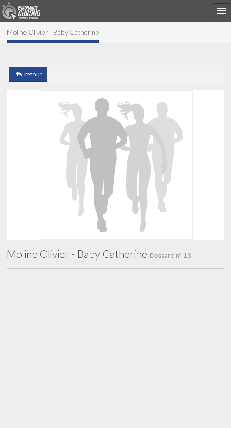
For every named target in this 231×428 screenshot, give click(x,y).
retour (28, 74)
